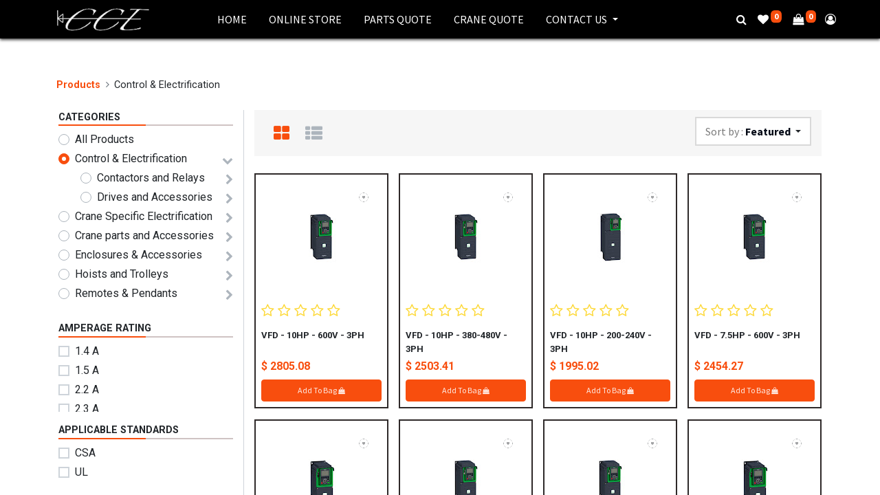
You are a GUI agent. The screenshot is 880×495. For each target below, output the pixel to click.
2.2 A (87, 389)
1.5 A (87, 370)
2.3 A (87, 408)
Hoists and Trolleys (121, 273)
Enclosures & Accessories (138, 254)
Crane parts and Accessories (144, 235)
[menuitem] (232, 19)
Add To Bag (321, 390)
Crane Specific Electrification (143, 216)
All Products (104, 139)
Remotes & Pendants (126, 293)
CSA (85, 452)
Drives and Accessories (154, 197)
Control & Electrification (131, 158)
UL (81, 471)
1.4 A (87, 351)
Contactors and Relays (151, 177)
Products (78, 85)
